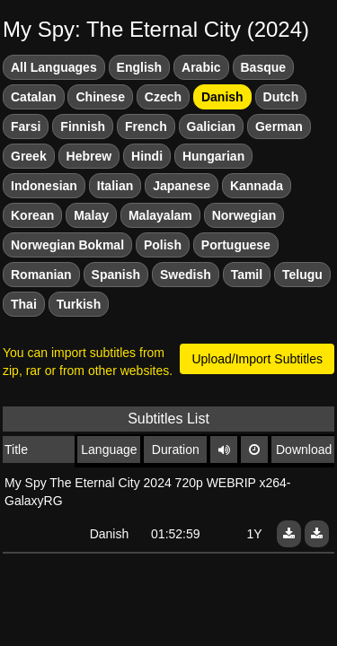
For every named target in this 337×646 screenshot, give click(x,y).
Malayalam (160, 215)
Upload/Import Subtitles (257, 359)
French (146, 126)
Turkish (79, 304)
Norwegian (244, 215)
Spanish (116, 274)
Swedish (185, 274)
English (140, 67)
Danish (222, 97)
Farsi (25, 126)
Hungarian (213, 156)
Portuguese (235, 245)
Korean (32, 215)
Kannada (256, 186)
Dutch (281, 97)
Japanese (181, 186)
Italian (115, 186)
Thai (24, 304)
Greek (29, 156)
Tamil (247, 274)
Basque (264, 67)
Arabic (201, 67)
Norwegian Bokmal (67, 245)
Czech (163, 97)
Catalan (34, 97)
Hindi (147, 156)
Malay (91, 215)
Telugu (302, 274)
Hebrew (89, 156)
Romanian (41, 274)
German (279, 126)
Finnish (82, 126)
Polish (163, 245)
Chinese (99, 97)
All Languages (54, 67)
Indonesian (44, 186)
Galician (211, 126)
